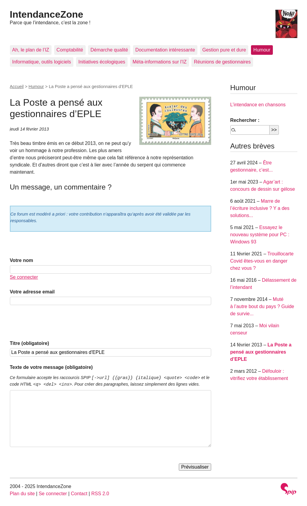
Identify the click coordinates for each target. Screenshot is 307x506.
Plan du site (22, 493)
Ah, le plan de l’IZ (30, 49)
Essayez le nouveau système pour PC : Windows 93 (259, 234)
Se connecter (24, 277)
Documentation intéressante (165, 49)
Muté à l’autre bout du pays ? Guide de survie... (262, 306)
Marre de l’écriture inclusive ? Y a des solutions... (260, 208)
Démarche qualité (109, 49)
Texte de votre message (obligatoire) (51, 367)
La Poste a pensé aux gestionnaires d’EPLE (261, 352)
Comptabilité (70, 49)
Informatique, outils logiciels (41, 61)
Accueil (17, 86)
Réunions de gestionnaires (222, 61)
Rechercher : (245, 120)
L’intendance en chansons (258, 104)
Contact (79, 493)
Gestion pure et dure (224, 49)
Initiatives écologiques (101, 61)
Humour (261, 49)
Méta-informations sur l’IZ (160, 61)
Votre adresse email (32, 291)
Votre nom (21, 260)
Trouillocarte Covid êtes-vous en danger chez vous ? (262, 261)
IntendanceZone (46, 14)
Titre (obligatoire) (29, 343)
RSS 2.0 (100, 493)
